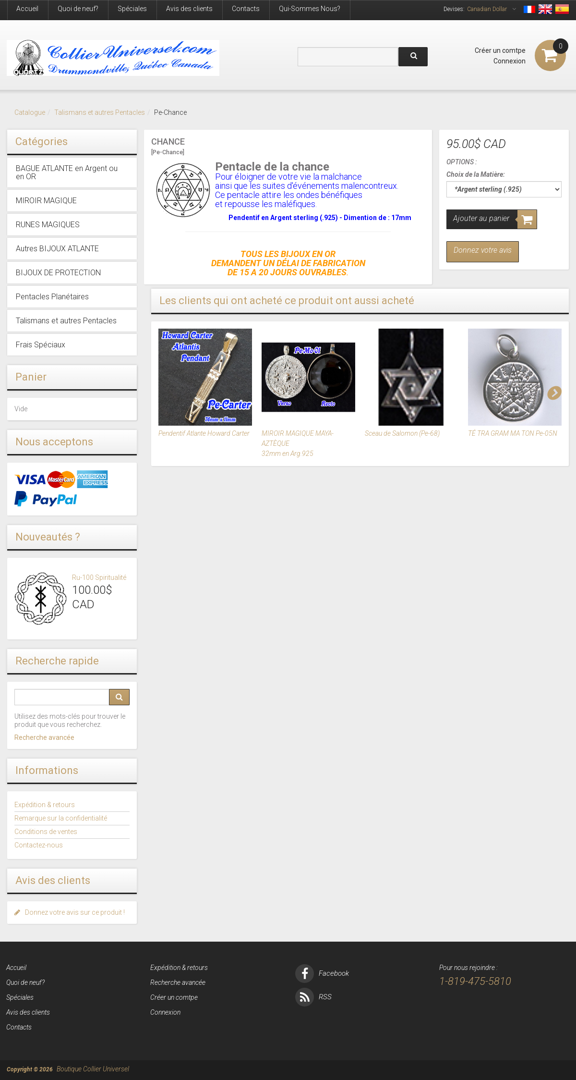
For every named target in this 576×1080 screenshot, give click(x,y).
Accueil (27, 8)
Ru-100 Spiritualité (99, 577)
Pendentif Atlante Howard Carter (204, 433)
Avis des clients (189, 8)
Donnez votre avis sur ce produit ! (69, 912)
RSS (313, 997)
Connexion (509, 61)
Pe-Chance (170, 112)
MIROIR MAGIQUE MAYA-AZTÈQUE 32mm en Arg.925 (298, 443)
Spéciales (132, 8)
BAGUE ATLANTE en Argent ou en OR (67, 172)
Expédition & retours (44, 805)
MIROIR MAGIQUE (46, 200)
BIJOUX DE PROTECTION (58, 272)
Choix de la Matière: (475, 174)
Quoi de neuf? (78, 8)
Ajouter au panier (481, 218)
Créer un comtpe (500, 50)
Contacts (246, 8)
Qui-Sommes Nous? (309, 8)
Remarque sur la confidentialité (60, 818)
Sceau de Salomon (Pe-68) (402, 433)
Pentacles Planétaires (52, 296)
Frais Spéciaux (40, 344)
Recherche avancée (44, 737)
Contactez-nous (38, 845)
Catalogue (29, 112)
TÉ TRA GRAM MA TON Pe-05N (512, 433)
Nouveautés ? (47, 537)
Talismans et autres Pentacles (99, 112)
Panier (31, 377)
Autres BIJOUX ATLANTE (57, 248)
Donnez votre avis (483, 250)
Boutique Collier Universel (93, 1069)
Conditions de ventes (45, 831)
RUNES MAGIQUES (48, 224)
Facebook (322, 973)
